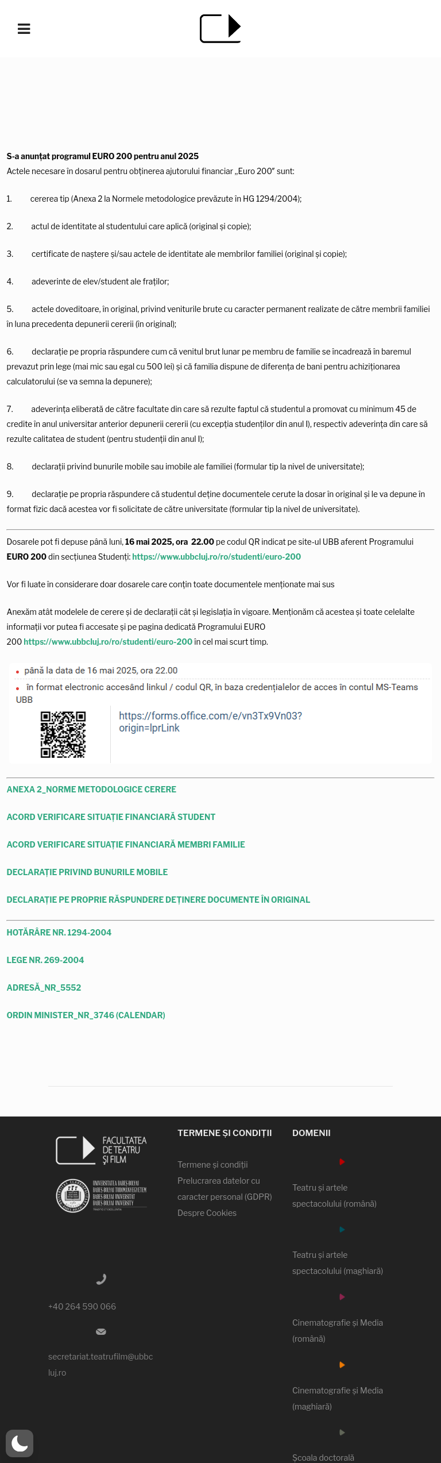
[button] (19, 1443)
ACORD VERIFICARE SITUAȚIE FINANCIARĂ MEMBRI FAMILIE (126, 845)
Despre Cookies (207, 1213)
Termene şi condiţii (212, 1165)
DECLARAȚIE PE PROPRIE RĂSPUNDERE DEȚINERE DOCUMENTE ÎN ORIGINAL (159, 900)
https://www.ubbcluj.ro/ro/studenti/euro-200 (216, 556)
